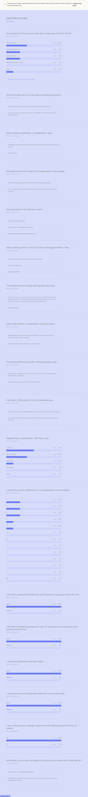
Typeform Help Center (76, 4)
